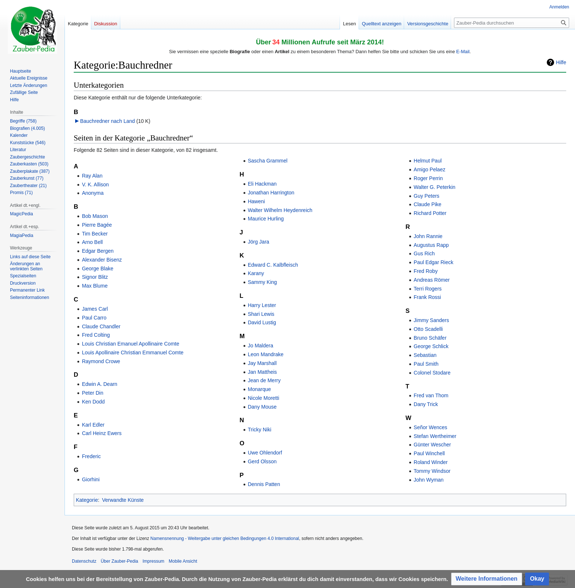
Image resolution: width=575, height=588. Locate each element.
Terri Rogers (428, 289)
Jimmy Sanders (431, 320)
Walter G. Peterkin (434, 187)
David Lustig (262, 322)
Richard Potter (430, 213)
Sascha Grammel (268, 161)
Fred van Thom (431, 395)
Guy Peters (426, 196)
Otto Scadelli (428, 329)
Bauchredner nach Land (107, 121)
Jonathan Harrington (271, 193)
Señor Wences (430, 427)
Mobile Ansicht (183, 561)
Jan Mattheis (262, 372)
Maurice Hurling (266, 219)
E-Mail (462, 51)
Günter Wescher (432, 445)
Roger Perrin (428, 178)
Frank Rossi (427, 297)
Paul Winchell (429, 453)
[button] (487, 579)
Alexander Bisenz (102, 260)
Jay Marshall (262, 363)
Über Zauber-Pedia (119, 561)
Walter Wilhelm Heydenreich (280, 210)
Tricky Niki (259, 429)
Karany (256, 273)
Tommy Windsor (432, 471)
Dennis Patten (264, 484)
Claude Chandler (101, 326)
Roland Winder (431, 462)
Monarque (259, 389)
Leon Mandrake (265, 354)
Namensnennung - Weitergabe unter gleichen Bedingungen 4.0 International (224, 538)
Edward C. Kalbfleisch (273, 265)
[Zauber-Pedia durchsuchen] (511, 23)
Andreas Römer (432, 280)
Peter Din (92, 393)
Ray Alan (92, 176)
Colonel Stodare (432, 373)
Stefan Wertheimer (435, 436)
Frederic (91, 456)
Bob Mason (95, 216)
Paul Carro (94, 318)
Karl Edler (93, 425)
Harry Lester (262, 305)
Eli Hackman (262, 184)
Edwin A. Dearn (99, 384)
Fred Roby (425, 271)
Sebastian (425, 355)
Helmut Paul (428, 161)
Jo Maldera (260, 345)
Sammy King (262, 282)
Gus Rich (424, 253)
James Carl (95, 309)
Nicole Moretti (263, 398)
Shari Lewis (261, 314)
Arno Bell (92, 242)
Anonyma (92, 193)
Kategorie (87, 500)
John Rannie (428, 236)
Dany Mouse (262, 407)
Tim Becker (94, 234)
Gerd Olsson (262, 461)
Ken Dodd (93, 402)
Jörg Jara (258, 242)
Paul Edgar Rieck (433, 262)
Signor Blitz (95, 277)
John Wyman (429, 480)
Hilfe (561, 62)
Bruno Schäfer (430, 338)
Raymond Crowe (101, 361)
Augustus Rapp (431, 245)
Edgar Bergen (97, 251)
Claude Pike (428, 204)
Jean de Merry (264, 380)
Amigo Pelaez (429, 169)
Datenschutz (84, 561)
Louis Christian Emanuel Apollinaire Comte (130, 344)
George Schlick (431, 346)
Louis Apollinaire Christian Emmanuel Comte (132, 352)
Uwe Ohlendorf (265, 453)
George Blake (97, 268)
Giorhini (90, 479)
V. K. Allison (95, 184)
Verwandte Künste (123, 500)
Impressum (153, 561)
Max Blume (94, 286)
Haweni (256, 201)
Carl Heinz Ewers (101, 433)
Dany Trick (426, 404)
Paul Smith (426, 364)
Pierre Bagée (97, 225)
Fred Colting (96, 335)
